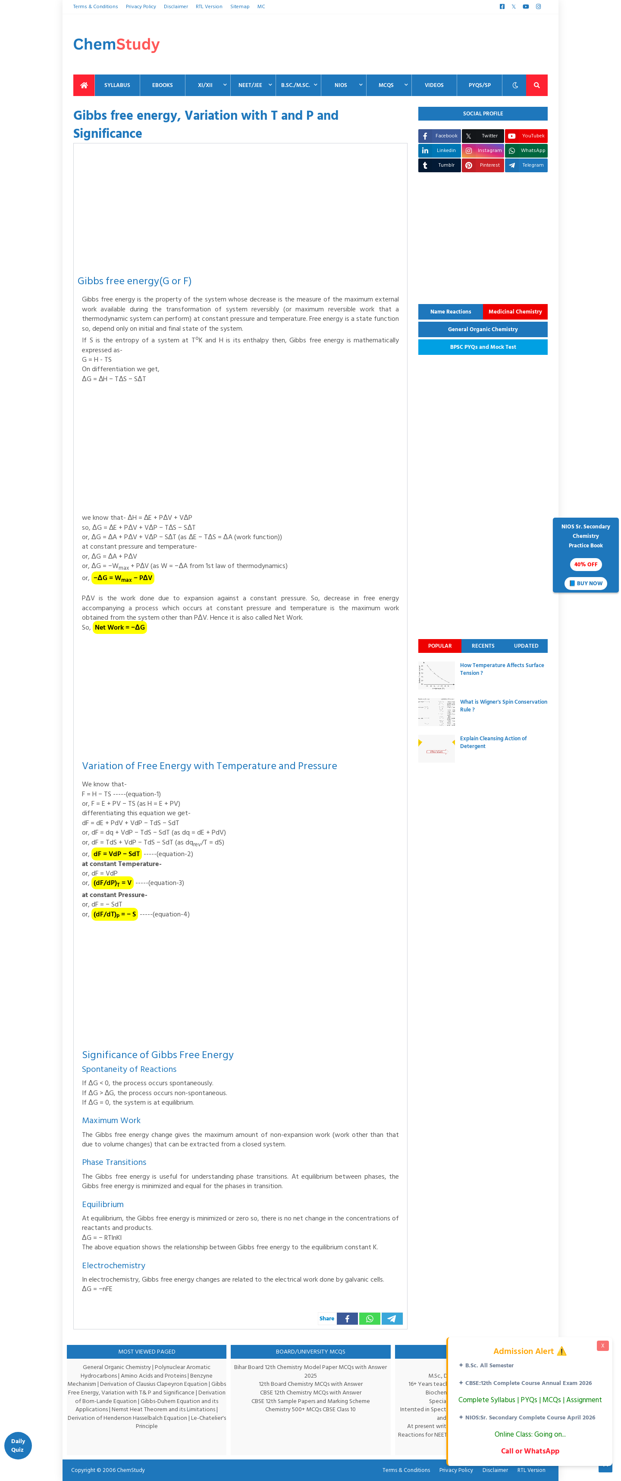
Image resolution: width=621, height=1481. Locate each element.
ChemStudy (128, 1470)
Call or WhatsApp (529, 1451)
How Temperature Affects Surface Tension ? (502, 669)
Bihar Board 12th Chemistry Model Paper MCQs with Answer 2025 (310, 1371)
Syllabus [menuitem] (117, 85)
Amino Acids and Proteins (154, 1376)
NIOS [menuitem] (341, 85)
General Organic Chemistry (483, 329)
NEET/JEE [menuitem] (250, 85)
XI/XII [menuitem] (205, 85)
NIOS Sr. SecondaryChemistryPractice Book (585, 556)
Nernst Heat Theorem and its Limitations (174, 1409)
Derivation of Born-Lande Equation (115, 1401)
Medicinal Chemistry (515, 312)
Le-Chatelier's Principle (168, 1422)
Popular (440, 646)
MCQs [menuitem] (386, 85)
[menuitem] (84, 85)
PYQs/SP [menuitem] (480, 85)
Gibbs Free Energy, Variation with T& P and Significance (145, 1392)
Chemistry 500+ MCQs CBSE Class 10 (310, 1409)
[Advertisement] (391, 44)
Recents (483, 646)
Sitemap (238, 7)
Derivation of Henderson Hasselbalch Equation (142, 1418)
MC (258, 7)
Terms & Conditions (94, 7)
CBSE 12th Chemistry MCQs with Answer (310, 1392)
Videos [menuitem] (434, 85)
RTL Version (207, 7)
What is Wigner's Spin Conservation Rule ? (503, 706)
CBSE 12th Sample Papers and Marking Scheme (310, 1401)
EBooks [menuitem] (162, 85)
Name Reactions (450, 312)
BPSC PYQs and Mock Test (483, 347)
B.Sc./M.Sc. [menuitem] (295, 85)
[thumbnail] (436, 675)
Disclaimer (175, 7)
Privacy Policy (140, 7)
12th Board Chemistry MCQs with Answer (311, 1384)
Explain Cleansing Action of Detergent (493, 742)
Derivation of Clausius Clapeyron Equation (162, 1384)
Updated (526, 646)
